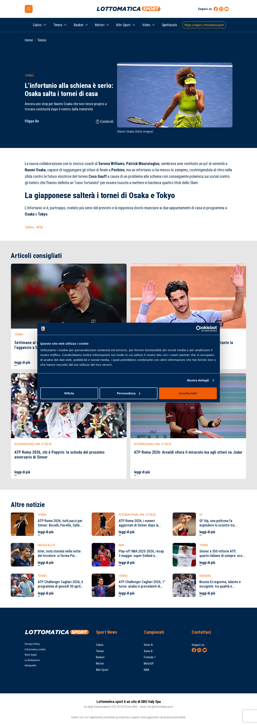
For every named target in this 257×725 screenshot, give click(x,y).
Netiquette (31, 665)
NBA (146, 670)
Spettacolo (169, 25)
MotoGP (149, 663)
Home (29, 40)
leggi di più (22, 362)
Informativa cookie (35, 649)
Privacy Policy (32, 643)
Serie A (148, 645)
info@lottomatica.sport (160, 706)
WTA (40, 227)
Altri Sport (123, 25)
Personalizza (128, 393)
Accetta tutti (188, 393)
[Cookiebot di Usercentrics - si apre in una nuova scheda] (199, 329)
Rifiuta (69, 393)
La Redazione (32, 660)
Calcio (37, 25)
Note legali (31, 654)
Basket (78, 25)
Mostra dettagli (198, 380)
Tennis (57, 25)
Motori (99, 25)
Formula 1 (150, 657)
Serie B (148, 651)
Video (146, 25)
